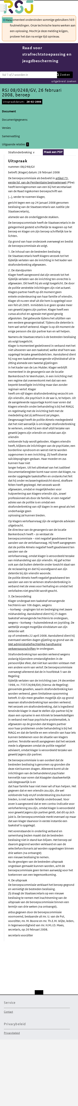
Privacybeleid (12, 1033)
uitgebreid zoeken (63, 81)
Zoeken (65, 74)
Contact (8, 1011)
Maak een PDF (53, 152)
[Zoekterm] (28, 75)
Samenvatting (11, 136)
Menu (8, 20)
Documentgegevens (14, 119)
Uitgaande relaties (15, 144)
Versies (6, 128)
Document (9, 111)
